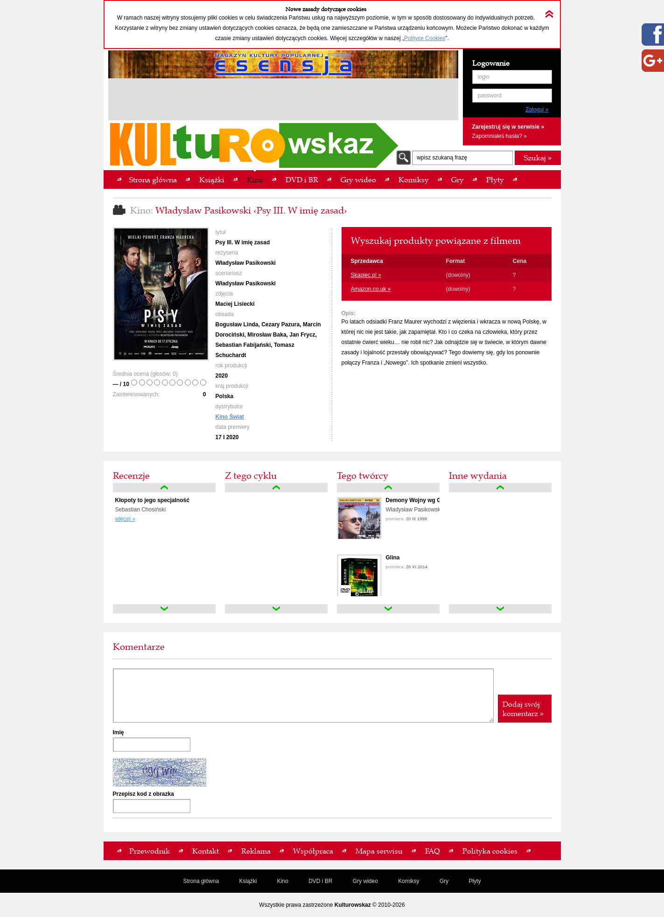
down (164, 609)
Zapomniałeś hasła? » (499, 136)
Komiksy (408, 881)
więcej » (125, 519)
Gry (444, 881)
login (483, 77)
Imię (118, 732)
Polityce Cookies (425, 38)
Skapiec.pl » (366, 275)
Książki (248, 881)
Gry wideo (365, 881)
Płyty (475, 881)
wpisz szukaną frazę (442, 157)
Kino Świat (230, 417)
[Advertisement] (283, 101)
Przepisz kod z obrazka (143, 794)
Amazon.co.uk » (371, 289)
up (164, 487)
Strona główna (201, 881)
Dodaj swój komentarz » (523, 708)
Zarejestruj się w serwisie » (508, 127)
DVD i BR (320, 881)
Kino (282, 881)
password (490, 95)
